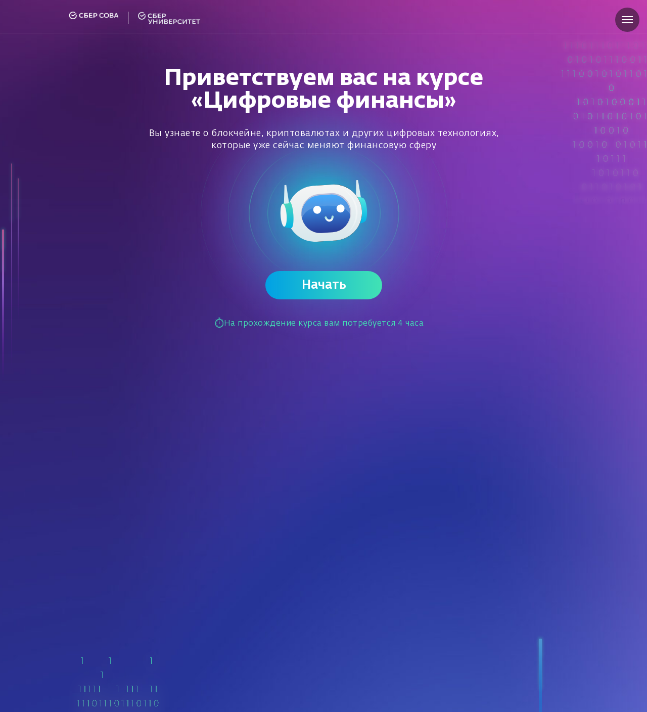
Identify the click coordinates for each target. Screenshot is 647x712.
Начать (324, 285)
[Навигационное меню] (627, 19)
